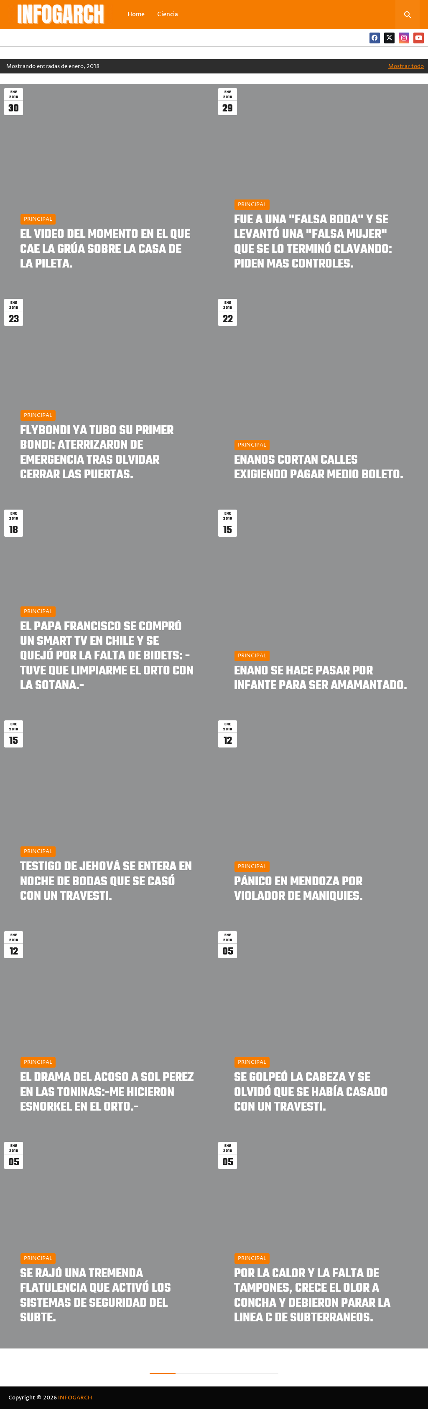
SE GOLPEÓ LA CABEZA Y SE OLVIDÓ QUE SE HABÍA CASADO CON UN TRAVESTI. (311, 1093)
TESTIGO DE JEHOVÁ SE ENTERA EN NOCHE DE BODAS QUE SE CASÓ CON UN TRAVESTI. (106, 882)
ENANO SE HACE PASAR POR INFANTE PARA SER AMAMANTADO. (320, 678)
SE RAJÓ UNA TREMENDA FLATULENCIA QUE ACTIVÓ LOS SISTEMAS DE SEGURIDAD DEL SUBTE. (95, 1296)
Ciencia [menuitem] (167, 14)
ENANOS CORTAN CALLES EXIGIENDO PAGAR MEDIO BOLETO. (318, 467)
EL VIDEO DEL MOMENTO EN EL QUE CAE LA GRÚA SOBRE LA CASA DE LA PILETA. (105, 249)
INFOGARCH (75, 1397)
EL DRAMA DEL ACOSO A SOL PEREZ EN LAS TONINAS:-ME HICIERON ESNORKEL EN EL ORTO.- (107, 1093)
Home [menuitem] (136, 14)
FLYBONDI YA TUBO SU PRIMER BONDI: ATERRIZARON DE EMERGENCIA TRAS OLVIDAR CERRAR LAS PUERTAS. (96, 453)
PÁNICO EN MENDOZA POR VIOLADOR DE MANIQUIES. (298, 889)
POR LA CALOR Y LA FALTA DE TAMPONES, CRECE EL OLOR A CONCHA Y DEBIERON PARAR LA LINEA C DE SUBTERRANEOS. (312, 1296)
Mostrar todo (406, 66)
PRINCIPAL (38, 219)
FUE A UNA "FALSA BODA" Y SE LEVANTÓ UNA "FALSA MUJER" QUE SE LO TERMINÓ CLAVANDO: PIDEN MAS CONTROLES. (313, 242)
